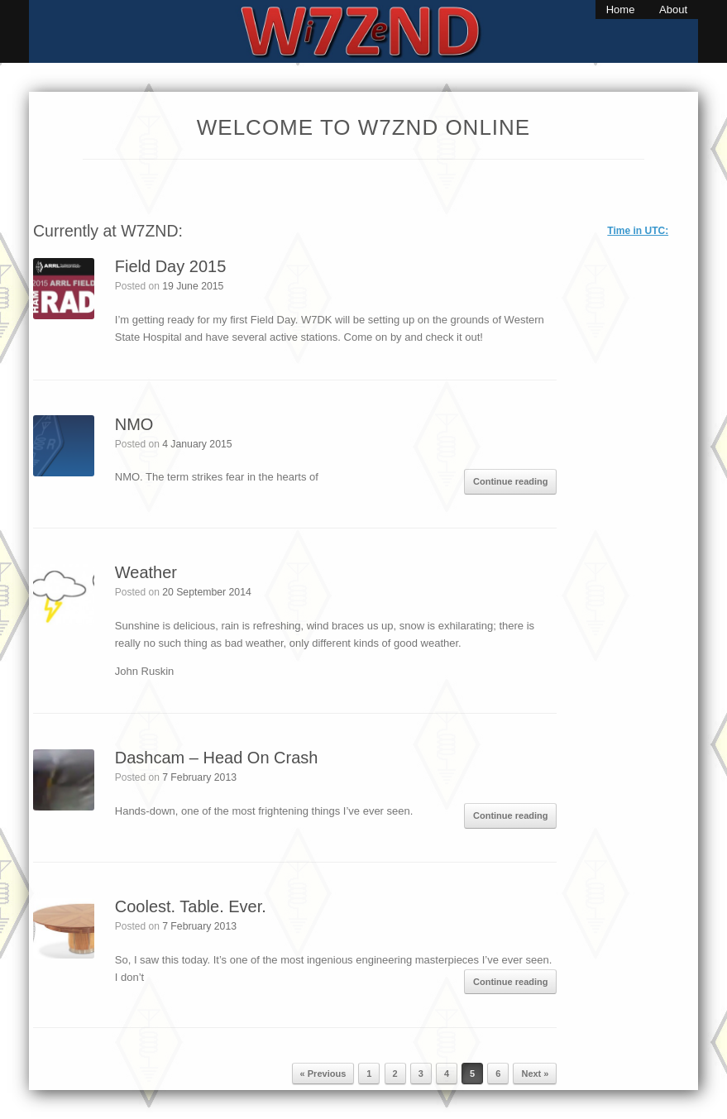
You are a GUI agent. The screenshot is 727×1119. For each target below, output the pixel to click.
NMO (134, 424)
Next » (534, 1073)
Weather (146, 572)
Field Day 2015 (171, 266)
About (673, 9)
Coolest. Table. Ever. (190, 906)
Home (620, 9)
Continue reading (510, 481)
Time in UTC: (637, 231)
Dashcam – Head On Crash (216, 757)
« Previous (323, 1073)
